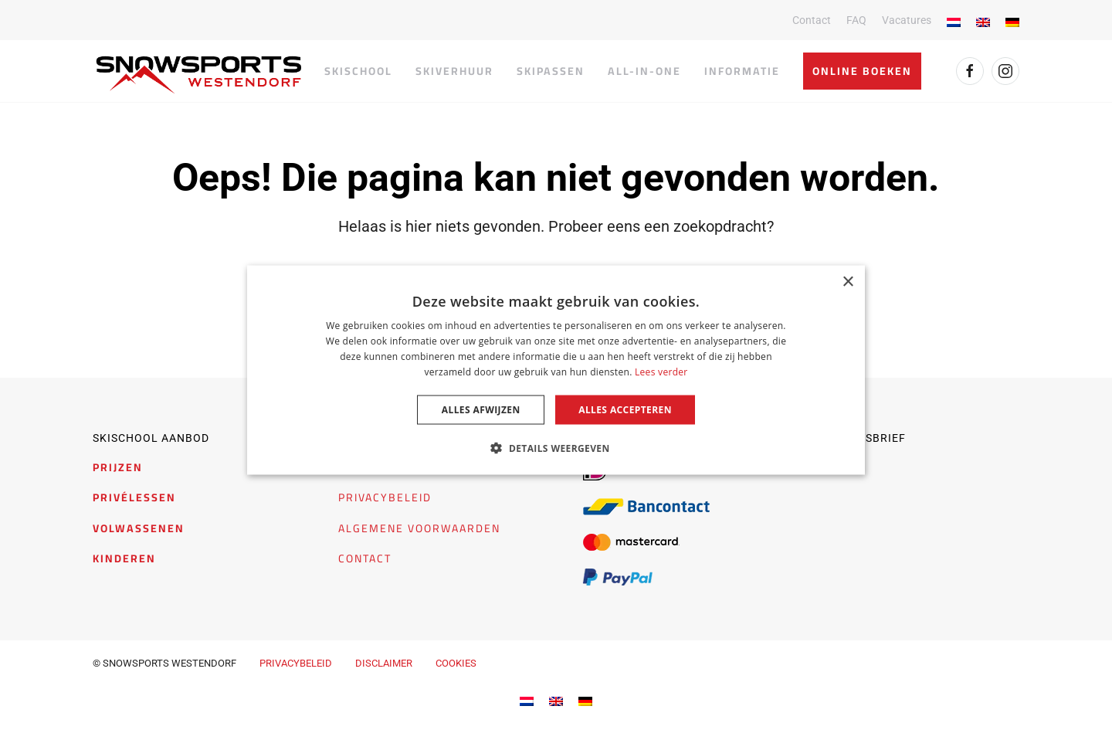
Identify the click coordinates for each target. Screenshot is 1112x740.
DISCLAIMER (383, 663)
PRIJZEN (118, 467)
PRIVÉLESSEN (134, 497)
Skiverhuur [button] (454, 71)
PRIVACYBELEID (385, 497)
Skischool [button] (358, 71)
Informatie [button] (742, 71)
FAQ (856, 20)
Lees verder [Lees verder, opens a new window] (661, 371)
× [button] (847, 282)
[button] (555, 447)
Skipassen (551, 71)
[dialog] (556, 370)
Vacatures (906, 20)
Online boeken (862, 71)
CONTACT (365, 558)
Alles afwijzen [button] (481, 409)
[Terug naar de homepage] (199, 75)
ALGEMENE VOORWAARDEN (419, 528)
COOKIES (456, 663)
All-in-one (644, 71)
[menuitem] (526, 700)
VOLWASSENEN (139, 528)
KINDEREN (124, 558)
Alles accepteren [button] (625, 409)
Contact (811, 20)
